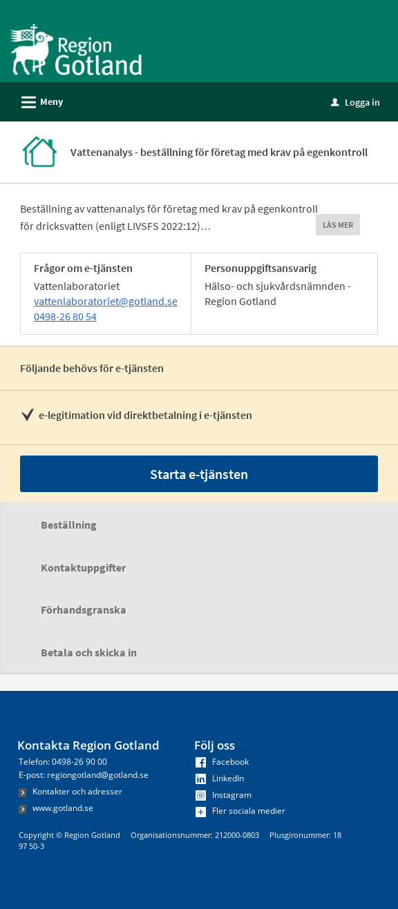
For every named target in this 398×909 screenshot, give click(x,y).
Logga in (355, 102)
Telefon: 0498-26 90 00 (63, 762)
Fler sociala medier (240, 811)
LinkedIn (220, 778)
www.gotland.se (56, 808)
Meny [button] (37, 100)
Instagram (224, 795)
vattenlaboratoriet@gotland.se (106, 301)
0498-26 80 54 (65, 316)
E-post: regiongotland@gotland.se (84, 775)
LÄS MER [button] (338, 224)
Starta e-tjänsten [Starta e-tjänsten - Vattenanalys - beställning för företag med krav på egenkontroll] (199, 473)
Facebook (222, 762)
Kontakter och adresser (70, 791)
